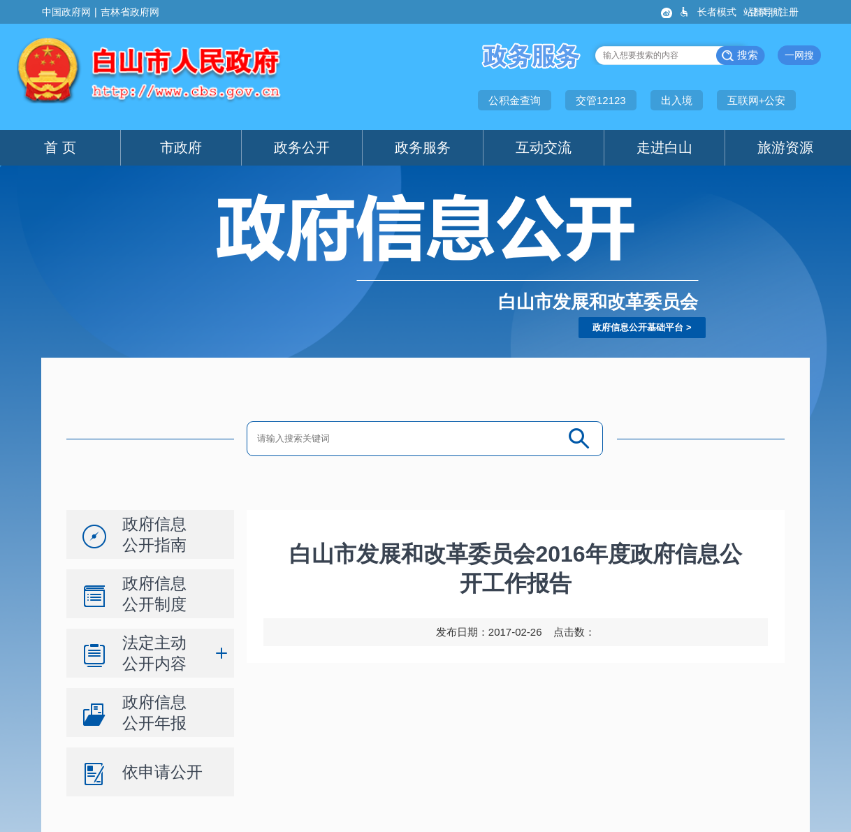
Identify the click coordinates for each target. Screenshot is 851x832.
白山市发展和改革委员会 (598, 301)
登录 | (762, 11)
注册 (790, 11)
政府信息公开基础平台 (637, 327)
